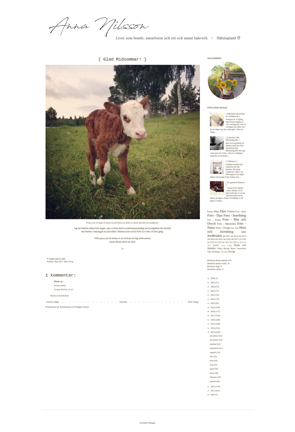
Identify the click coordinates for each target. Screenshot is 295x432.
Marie (57, 281)
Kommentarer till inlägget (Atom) (74, 307)
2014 (213, 328)
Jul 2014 (211, 239)
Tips (209, 251)
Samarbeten (241, 248)
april (212, 369)
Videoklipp (224, 252)
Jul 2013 (242, 236)
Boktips (210, 212)
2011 (213, 390)
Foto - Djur (63, 261)
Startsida (123, 302)
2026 (213, 278)
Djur (56, 261)
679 (229, 260)
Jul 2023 (233, 242)
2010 (213, 394)
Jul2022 (216, 245)
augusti (213, 352)
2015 (213, 324)
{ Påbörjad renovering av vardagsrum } (235, 114)
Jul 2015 (219, 239)
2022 (213, 295)
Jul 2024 (240, 242)
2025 (213, 282)
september (214, 348)
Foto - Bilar (241, 211)
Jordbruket (214, 236)
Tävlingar (215, 251)
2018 (213, 311)
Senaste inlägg (52, 302)
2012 (213, 386)
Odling (219, 248)
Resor (233, 248)
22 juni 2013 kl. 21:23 (63, 289)
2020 (213, 303)
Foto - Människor (226, 223)
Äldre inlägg (193, 302)
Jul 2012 (234, 236)
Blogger (151, 423)
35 (228, 263)
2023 (213, 291)
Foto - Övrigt (223, 227)
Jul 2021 (225, 242)
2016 (213, 320)
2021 (213, 299)
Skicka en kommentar (59, 295)
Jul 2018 (242, 239)
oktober (213, 344)
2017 (213, 315)
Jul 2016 (227, 239)
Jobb (243, 231)
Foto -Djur (235, 228)
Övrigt (70, 261)
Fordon (231, 211)
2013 (213, 332)
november (214, 340)
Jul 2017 (235, 239)
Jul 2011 (226, 236)
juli (211, 356)
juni (212, 360)
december (214, 336)
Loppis (229, 245)
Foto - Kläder (214, 220)
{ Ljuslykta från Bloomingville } (233, 138)
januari (213, 381)
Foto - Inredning (235, 215)
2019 (213, 307)
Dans (216, 211)
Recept (227, 248)
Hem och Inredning (226, 229)
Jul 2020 (218, 242)
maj (212, 365)
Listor (223, 245)
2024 (213, 286)
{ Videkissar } (232, 161)
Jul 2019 (210, 242)
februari (213, 377)
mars (212, 373)
